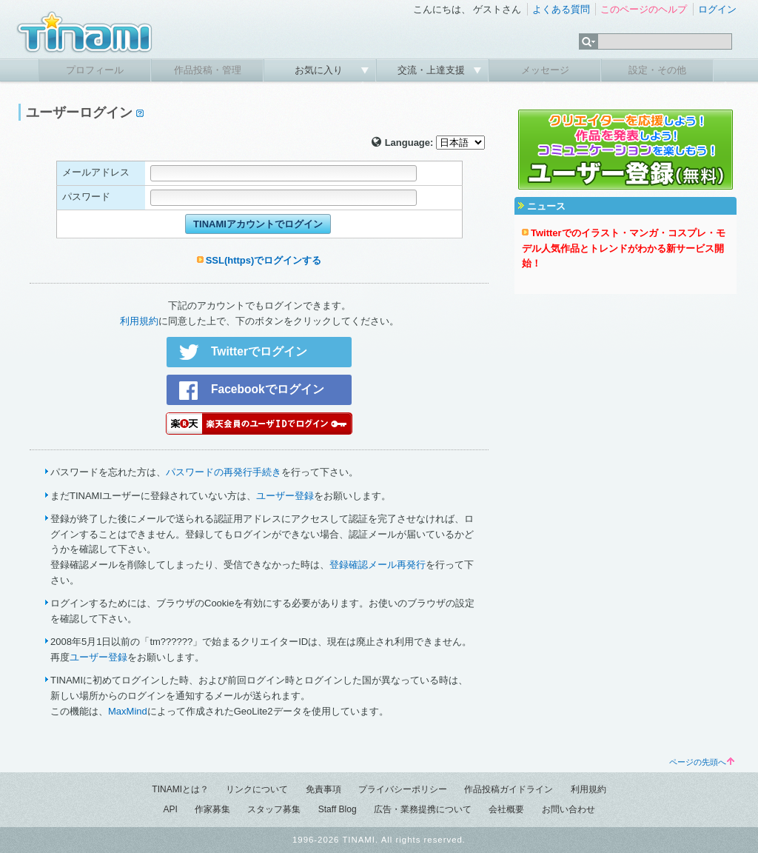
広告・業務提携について (423, 809)
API (170, 809)
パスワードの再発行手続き (223, 472)
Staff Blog (337, 809)
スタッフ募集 (274, 809)
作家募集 (212, 809)
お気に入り (320, 70)
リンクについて (257, 789)
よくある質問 (561, 9)
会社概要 (506, 809)
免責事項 (323, 789)
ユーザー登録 (285, 495)
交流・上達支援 (433, 70)
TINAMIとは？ (180, 789)
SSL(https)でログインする (264, 260)
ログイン (717, 9)
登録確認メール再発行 (377, 564)
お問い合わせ (568, 809)
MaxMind (127, 711)
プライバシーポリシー (402, 789)
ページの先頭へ (701, 761)
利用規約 (139, 321)
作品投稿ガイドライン (508, 789)
